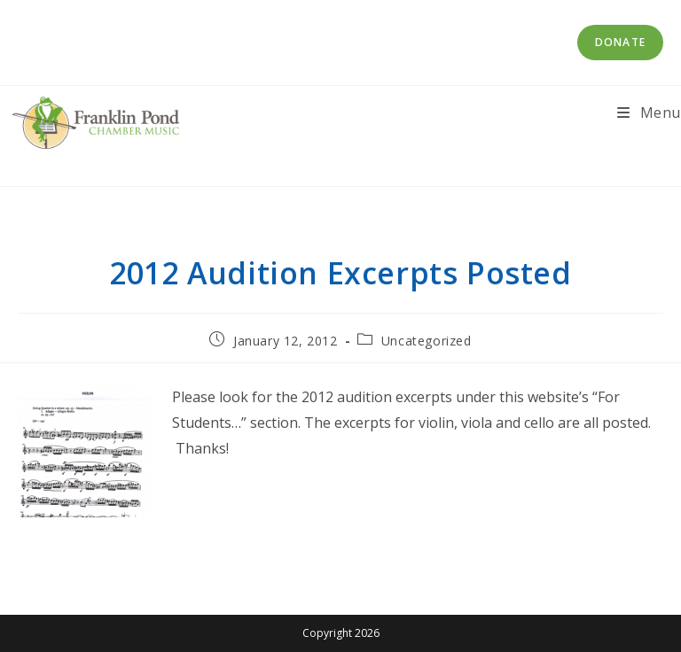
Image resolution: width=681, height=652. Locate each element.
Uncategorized (426, 340)
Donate (620, 42)
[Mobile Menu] (649, 112)
